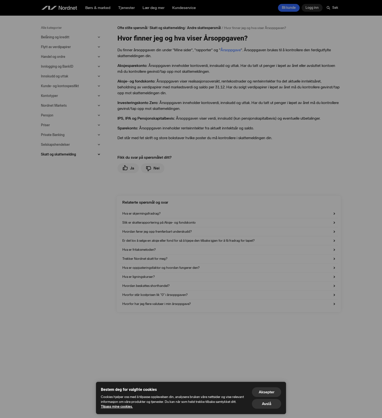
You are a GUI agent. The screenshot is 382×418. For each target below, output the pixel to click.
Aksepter (266, 392)
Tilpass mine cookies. (117, 407)
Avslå (266, 403)
